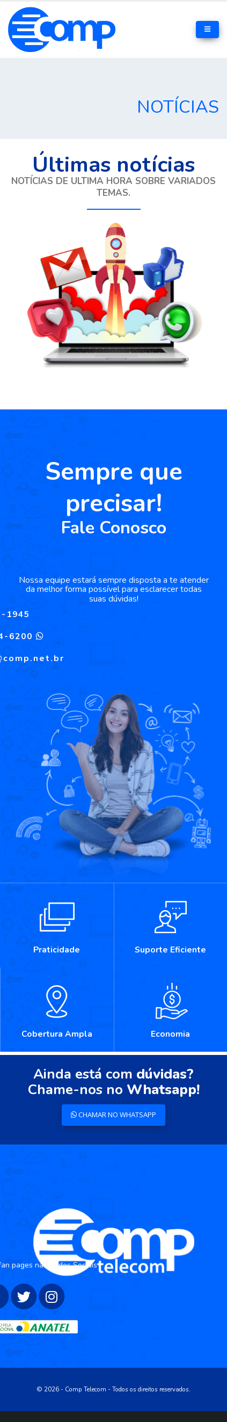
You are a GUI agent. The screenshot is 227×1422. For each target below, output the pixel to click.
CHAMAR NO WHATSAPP (113, 1114)
